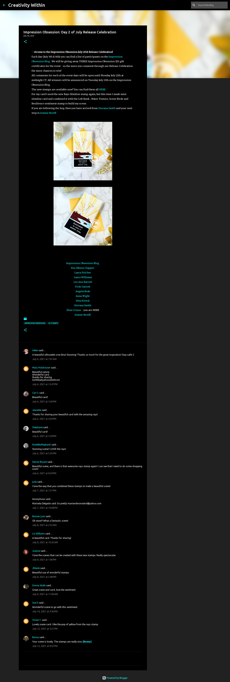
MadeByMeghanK (41, 444)
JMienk (36, 568)
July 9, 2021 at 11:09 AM (45, 594)
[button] (25, 42)
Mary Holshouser (41, 367)
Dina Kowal (82, 300)
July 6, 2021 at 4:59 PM (44, 418)
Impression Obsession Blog (82, 263)
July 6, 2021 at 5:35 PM (44, 453)
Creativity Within (26, 5)
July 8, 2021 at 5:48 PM (44, 577)
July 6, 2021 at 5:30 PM (44, 436)
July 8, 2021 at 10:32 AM (45, 542)
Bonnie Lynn (38, 516)
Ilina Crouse (74, 310)
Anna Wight (83, 296)
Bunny (35, 637)
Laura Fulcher (82, 272)
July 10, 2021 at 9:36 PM (45, 611)
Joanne (36, 551)
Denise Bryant (39, 462)
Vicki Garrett (82, 286)
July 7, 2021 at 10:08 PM (45, 507)
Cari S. (35, 392)
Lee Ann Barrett (83, 281)
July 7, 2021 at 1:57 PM (44, 490)
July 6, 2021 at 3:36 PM (44, 401)
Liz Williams (38, 533)
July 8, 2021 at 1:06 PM (44, 559)
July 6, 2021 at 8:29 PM (44, 473)
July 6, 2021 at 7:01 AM (44, 359)
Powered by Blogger (115, 678)
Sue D (35, 602)
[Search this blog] (212, 5)
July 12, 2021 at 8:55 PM (45, 646)
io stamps (53, 323)
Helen (35, 350)
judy (34, 481)
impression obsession (35, 323)
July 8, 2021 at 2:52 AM (44, 525)
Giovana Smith (106, 108)
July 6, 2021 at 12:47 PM (45, 384)
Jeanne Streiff (48, 112)
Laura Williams (83, 277)
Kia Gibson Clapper (82, 267)
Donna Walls (39, 585)
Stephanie (37, 427)
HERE (102, 89)
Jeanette (36, 410)
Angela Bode (83, 291)
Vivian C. (36, 620)
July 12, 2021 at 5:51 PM (45, 628)
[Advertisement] (162, 126)
